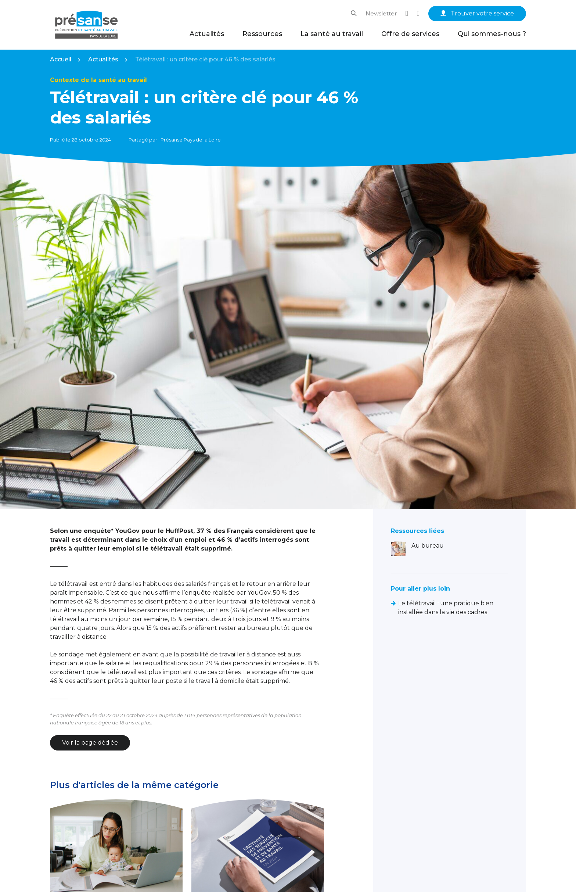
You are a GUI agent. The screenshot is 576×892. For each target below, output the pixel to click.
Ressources (262, 34)
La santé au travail (331, 34)
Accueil (60, 59)
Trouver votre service (477, 13)
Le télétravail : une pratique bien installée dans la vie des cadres (445, 608)
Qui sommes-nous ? (492, 34)
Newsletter (381, 13)
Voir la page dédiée (90, 742)
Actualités (207, 34)
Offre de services (410, 34)
